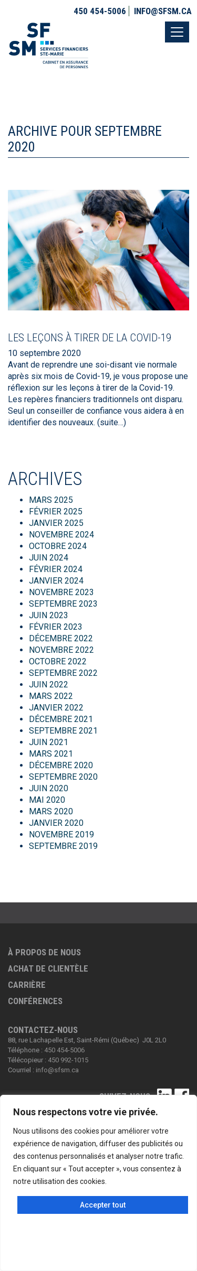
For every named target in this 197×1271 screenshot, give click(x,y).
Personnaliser (98, 1228)
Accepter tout (103, 1205)
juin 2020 (48, 788)
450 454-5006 (100, 11)
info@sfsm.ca (163, 11)
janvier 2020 (56, 823)
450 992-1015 (68, 1060)
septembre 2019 (63, 846)
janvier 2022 (56, 708)
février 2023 (55, 627)
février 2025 (55, 511)
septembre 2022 (63, 673)
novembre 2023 (61, 592)
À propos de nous (44, 952)
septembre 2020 (63, 777)
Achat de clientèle (48, 968)
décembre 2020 (61, 765)
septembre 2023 (63, 604)
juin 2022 (48, 685)
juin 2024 (48, 558)
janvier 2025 (56, 523)
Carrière (27, 984)
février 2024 (55, 569)
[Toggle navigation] (177, 31)
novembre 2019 (61, 834)
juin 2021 (48, 742)
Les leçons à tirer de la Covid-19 (89, 337)
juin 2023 (48, 615)
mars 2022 (51, 696)
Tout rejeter (98, 1251)
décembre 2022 (61, 638)
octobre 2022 (58, 661)
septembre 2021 (63, 731)
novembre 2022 (61, 650)
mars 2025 (51, 500)
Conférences (35, 1001)
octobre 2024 (58, 546)
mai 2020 (47, 800)
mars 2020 (51, 811)
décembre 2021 (61, 719)
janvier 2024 (56, 581)
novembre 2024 (61, 535)
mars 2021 (51, 754)
